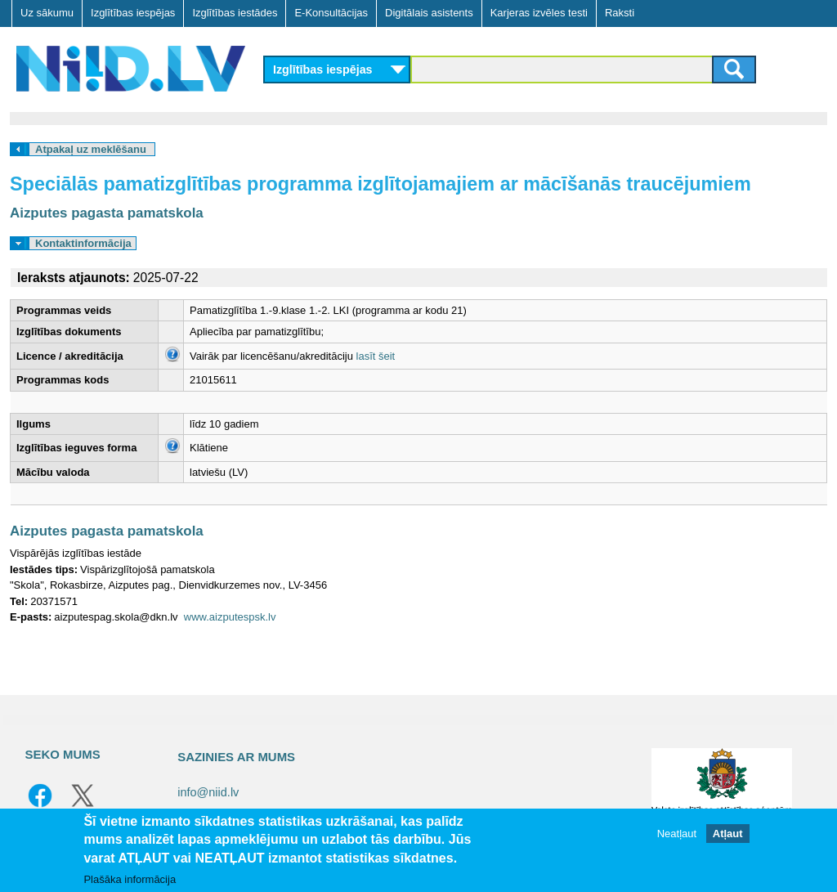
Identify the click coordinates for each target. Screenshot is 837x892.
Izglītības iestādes (234, 13)
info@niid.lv (208, 792)
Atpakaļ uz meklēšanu (90, 149)
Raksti (619, 13)
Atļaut (728, 833)
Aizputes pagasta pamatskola (107, 213)
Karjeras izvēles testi (539, 13)
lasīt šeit (376, 356)
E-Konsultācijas (331, 13)
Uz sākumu (47, 13)
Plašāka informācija (129, 879)
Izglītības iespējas (133, 13)
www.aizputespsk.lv (230, 617)
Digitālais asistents (429, 13)
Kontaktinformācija (83, 243)
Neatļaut (676, 833)
